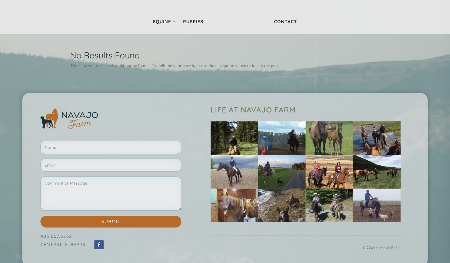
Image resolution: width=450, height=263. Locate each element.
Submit (111, 221)
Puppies (193, 21)
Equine (162, 21)
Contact (285, 21)
